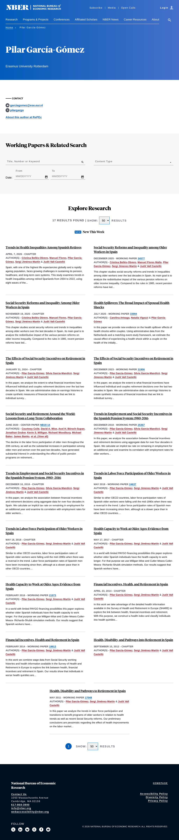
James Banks (22, 436)
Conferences (62, 19)
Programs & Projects (35, 19)
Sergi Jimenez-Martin (124, 266)
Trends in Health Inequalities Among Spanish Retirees (43, 247)
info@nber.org (21, 808)
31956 (141, 369)
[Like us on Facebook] (41, 829)
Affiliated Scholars (86, 19)
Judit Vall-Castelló (54, 261)
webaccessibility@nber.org (30, 811)
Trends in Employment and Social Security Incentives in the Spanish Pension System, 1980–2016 (45, 475)
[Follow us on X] (13, 829)
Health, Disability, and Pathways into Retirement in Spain (133, 640)
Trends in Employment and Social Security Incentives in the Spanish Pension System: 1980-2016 (133, 416)
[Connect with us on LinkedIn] (20, 829)
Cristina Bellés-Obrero (35, 257)
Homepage (160, 783)
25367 (141, 424)
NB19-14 (45, 424)
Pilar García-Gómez (33, 373)
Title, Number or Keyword (23, 161)
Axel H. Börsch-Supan (71, 428)
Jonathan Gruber (16, 432)
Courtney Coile (31, 428)
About (155, 19)
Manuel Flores (57, 257)
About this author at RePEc (24, 117)
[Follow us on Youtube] (48, 829)
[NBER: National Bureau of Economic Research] (36, 9)
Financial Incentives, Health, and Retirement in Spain (131, 584)
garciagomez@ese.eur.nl (26, 105)
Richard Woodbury (59, 432)
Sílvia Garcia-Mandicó (59, 373)
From (22, 170)
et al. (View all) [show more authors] (39, 436)
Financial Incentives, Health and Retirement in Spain (42, 640)
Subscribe (96, 7)
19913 (52, 646)
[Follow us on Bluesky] (27, 829)
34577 (141, 258)
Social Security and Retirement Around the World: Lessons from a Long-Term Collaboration (40, 416)
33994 (133, 313)
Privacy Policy (158, 800)
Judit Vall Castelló (151, 266)
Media (112, 7)
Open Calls (128, 7)
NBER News (111, 19)
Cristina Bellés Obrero (35, 317)
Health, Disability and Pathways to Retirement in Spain (88, 691)
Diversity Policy (157, 797)
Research (12, 19)
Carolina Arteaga (120, 317)
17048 (88, 697)
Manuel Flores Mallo (150, 262)
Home (9, 27)
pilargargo (17, 110)
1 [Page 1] (68, 746)
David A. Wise (49, 428)
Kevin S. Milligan (37, 432)
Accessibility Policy (154, 793)
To (56, 170)
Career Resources (135, 19)
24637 (132, 484)
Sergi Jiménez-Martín (27, 261)
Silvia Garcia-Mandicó (147, 373)
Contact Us (19, 794)
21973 (52, 595)
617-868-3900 (20, 804)
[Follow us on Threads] (34, 829)
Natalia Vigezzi (139, 317)
